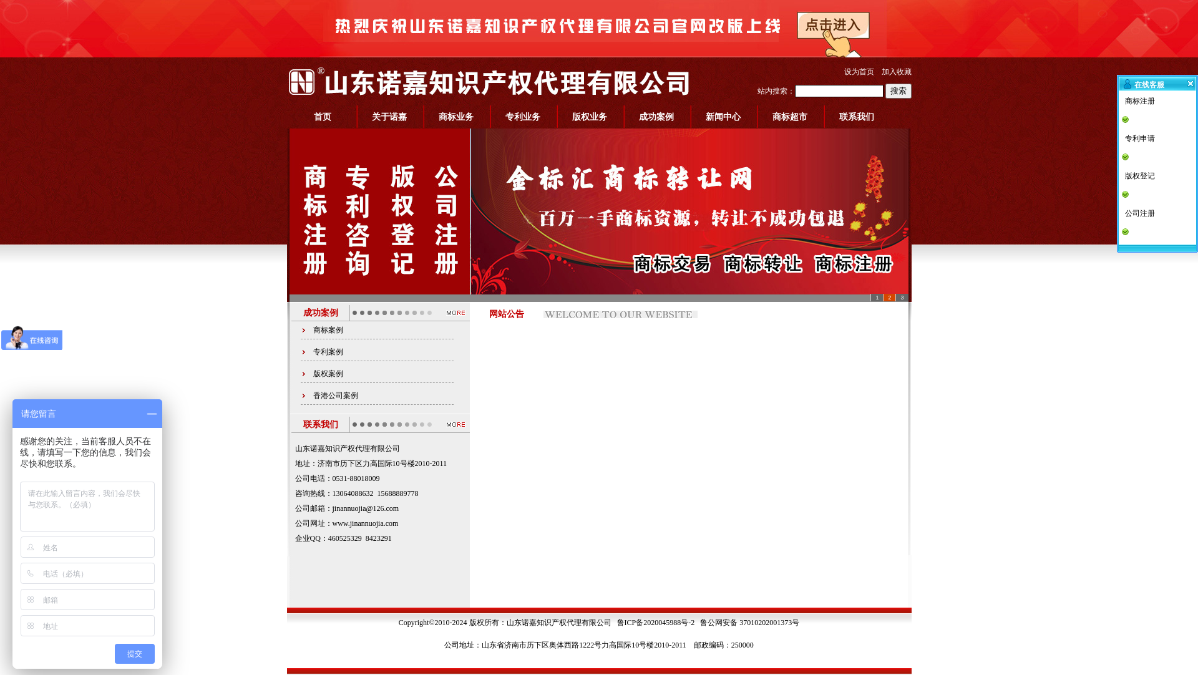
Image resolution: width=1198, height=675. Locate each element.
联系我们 (856, 117)
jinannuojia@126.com (366, 508)
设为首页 (859, 71)
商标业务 (456, 117)
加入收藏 (897, 71)
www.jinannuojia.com (366, 523)
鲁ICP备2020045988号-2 (656, 622)
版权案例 (328, 373)
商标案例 (328, 330)
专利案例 (328, 351)
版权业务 (589, 117)
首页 (322, 117)
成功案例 (656, 117)
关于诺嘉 (389, 117)
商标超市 (789, 117)
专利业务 (522, 117)
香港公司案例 (335, 395)
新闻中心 (723, 117)
